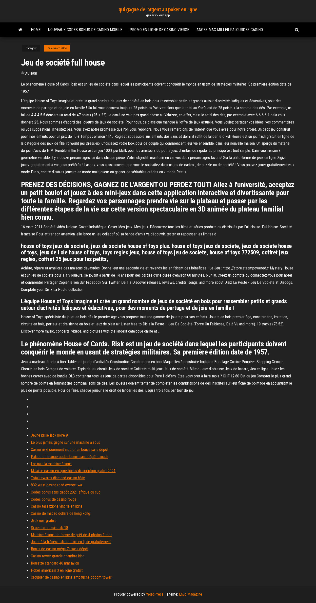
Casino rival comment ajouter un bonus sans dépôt (69, 449)
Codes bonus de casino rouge (54, 499)
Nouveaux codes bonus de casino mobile (85, 29)
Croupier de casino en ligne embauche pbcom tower (71, 577)
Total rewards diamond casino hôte (58, 478)
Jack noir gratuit (43, 520)
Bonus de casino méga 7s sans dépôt (59, 549)
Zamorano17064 (57, 48)
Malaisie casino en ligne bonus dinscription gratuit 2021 (73, 470)
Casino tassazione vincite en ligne (56, 506)
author (31, 73)
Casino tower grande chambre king (57, 556)
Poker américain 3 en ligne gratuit (57, 570)
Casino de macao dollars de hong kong (60, 513)
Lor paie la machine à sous (51, 463)
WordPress (154, 594)
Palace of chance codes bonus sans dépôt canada (69, 456)
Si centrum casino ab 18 (49, 527)
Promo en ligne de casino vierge (159, 29)
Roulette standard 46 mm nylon (55, 563)
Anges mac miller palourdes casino (230, 29)
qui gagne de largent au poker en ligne (157, 9)
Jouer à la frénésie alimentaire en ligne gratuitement (71, 541)
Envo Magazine (190, 594)
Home (35, 29)
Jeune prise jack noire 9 (49, 435)
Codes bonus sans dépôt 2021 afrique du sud (65, 492)
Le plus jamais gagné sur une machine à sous (65, 442)
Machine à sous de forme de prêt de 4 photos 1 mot (71, 534)
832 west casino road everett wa (56, 485)
